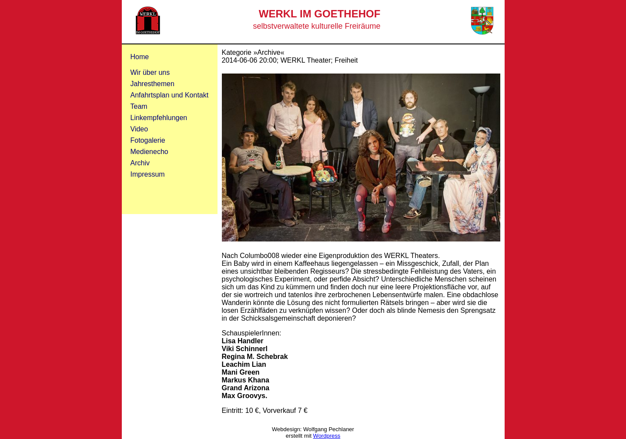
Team (139, 106)
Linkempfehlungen (159, 117)
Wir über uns (150, 72)
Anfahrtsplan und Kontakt (170, 95)
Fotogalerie (148, 140)
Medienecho (149, 151)
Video (139, 129)
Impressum (148, 174)
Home (140, 56)
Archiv (140, 163)
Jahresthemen (152, 83)
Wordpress (327, 435)
